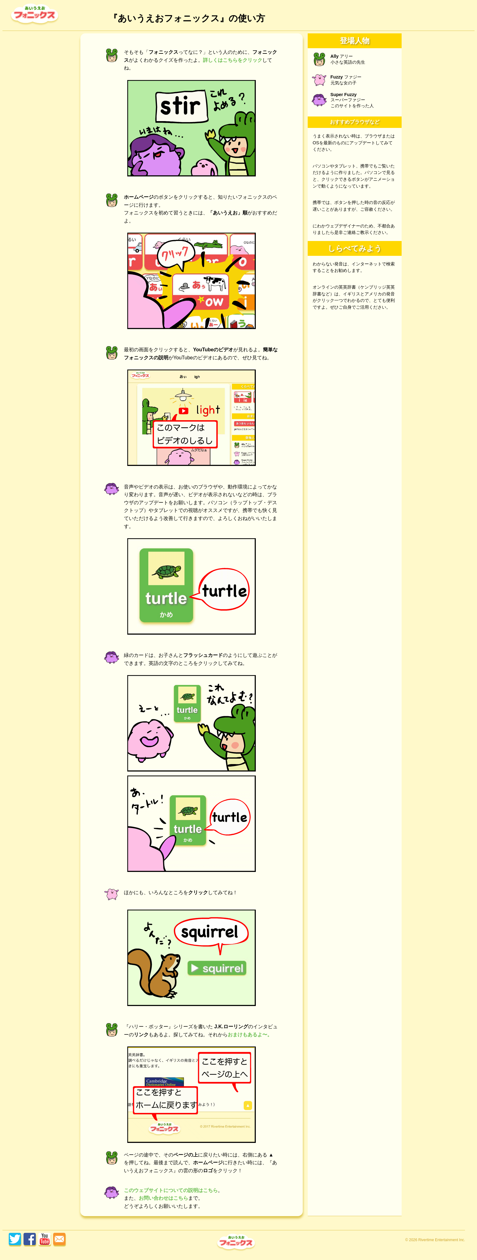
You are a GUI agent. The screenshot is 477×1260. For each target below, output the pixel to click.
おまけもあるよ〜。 (250, 1034)
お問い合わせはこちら (163, 1198)
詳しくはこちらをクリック (232, 60)
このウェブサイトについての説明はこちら (171, 1190)
